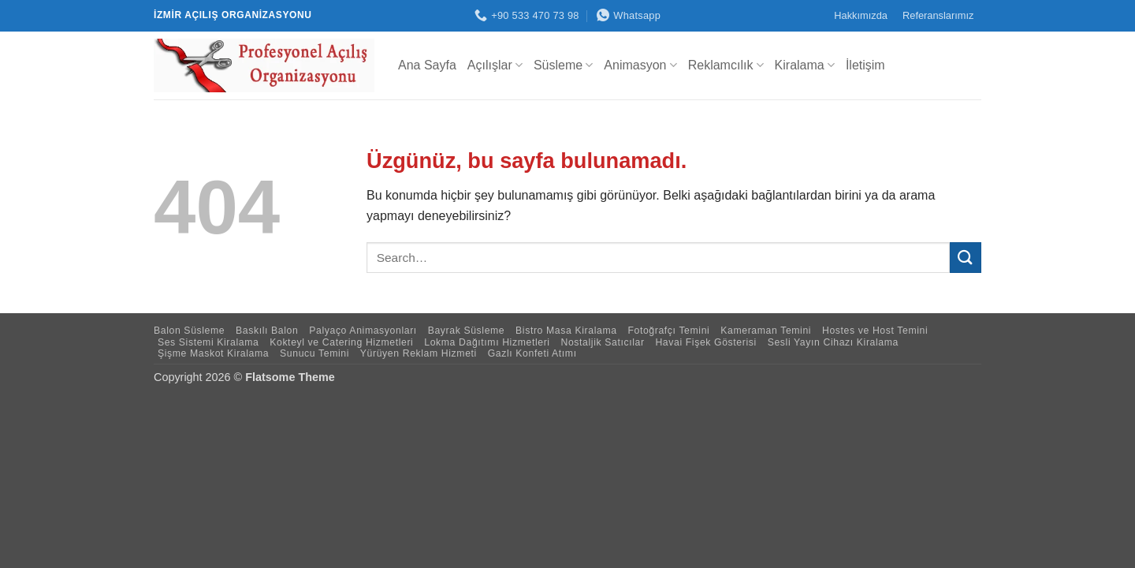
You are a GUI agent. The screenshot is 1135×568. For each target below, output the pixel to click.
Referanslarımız (937, 15)
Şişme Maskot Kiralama (213, 353)
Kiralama (805, 65)
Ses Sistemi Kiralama (208, 342)
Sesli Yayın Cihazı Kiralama (833, 342)
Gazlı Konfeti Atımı (532, 353)
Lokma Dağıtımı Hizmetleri (486, 342)
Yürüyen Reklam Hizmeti (418, 353)
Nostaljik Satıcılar (602, 342)
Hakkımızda (861, 15)
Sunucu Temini (314, 353)
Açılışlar (495, 65)
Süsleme (563, 65)
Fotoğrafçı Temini (668, 330)
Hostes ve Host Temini (875, 330)
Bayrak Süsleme (466, 330)
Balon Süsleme (189, 330)
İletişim (865, 65)
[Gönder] (965, 257)
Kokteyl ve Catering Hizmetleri (341, 342)
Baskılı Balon (267, 330)
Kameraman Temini (765, 330)
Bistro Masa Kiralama (566, 330)
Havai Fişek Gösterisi (705, 342)
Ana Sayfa (427, 65)
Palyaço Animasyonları (363, 330)
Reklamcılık (726, 65)
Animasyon (640, 65)
